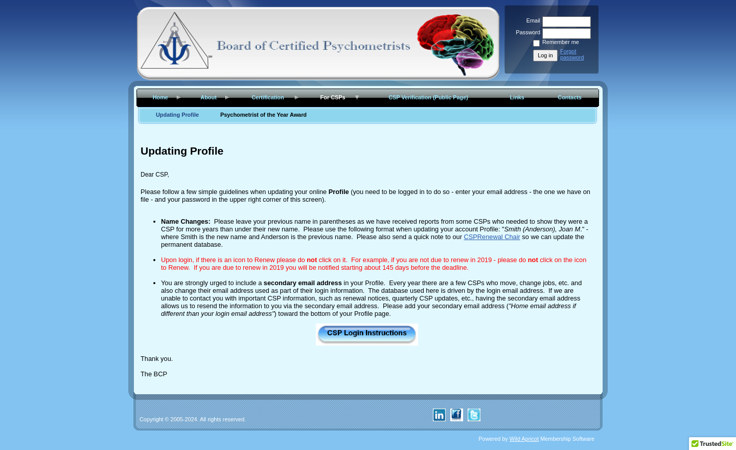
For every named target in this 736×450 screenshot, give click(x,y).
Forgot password (572, 54)
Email (531, 20)
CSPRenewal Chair (492, 237)
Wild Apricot (524, 439)
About (208, 97)
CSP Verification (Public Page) (428, 97)
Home (160, 97)
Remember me (560, 42)
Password (526, 32)
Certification (267, 97)
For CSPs (333, 97)
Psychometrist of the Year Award (263, 115)
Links (517, 97)
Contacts (570, 97)
